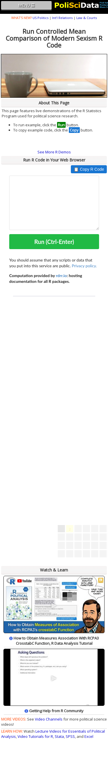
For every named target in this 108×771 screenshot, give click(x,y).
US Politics (40, 18)
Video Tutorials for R (35, 736)
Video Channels (48, 719)
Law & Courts (86, 18)
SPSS (70, 736)
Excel (88, 736)
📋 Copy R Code (89, 169)
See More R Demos (54, 152)
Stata (59, 736)
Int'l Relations (62, 18)
